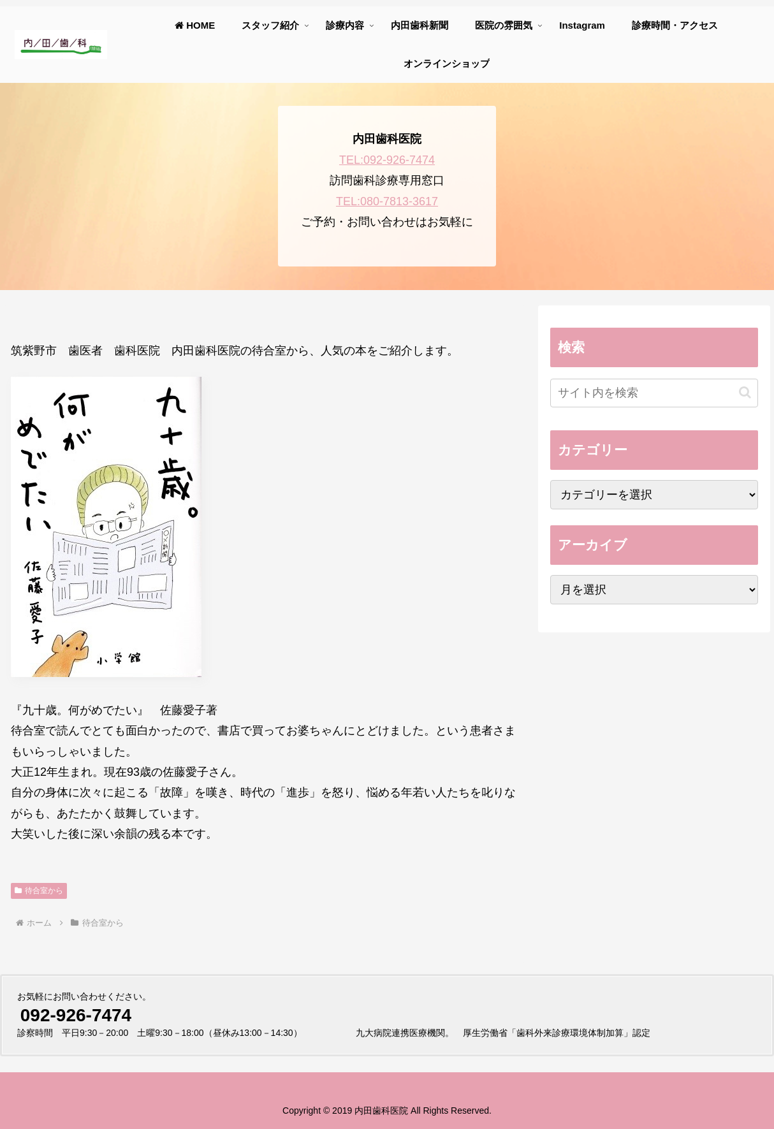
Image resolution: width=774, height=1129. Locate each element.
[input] (654, 393)
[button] (745, 392)
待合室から (39, 890)
